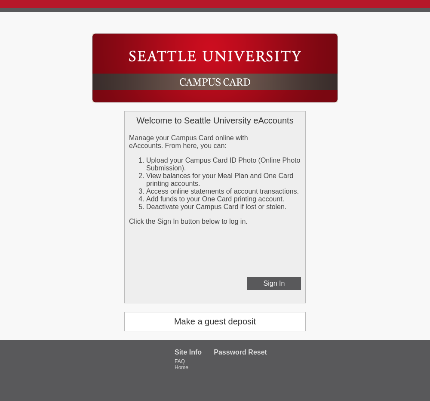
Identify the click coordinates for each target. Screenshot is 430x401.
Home (181, 367)
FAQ (180, 361)
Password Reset (240, 352)
